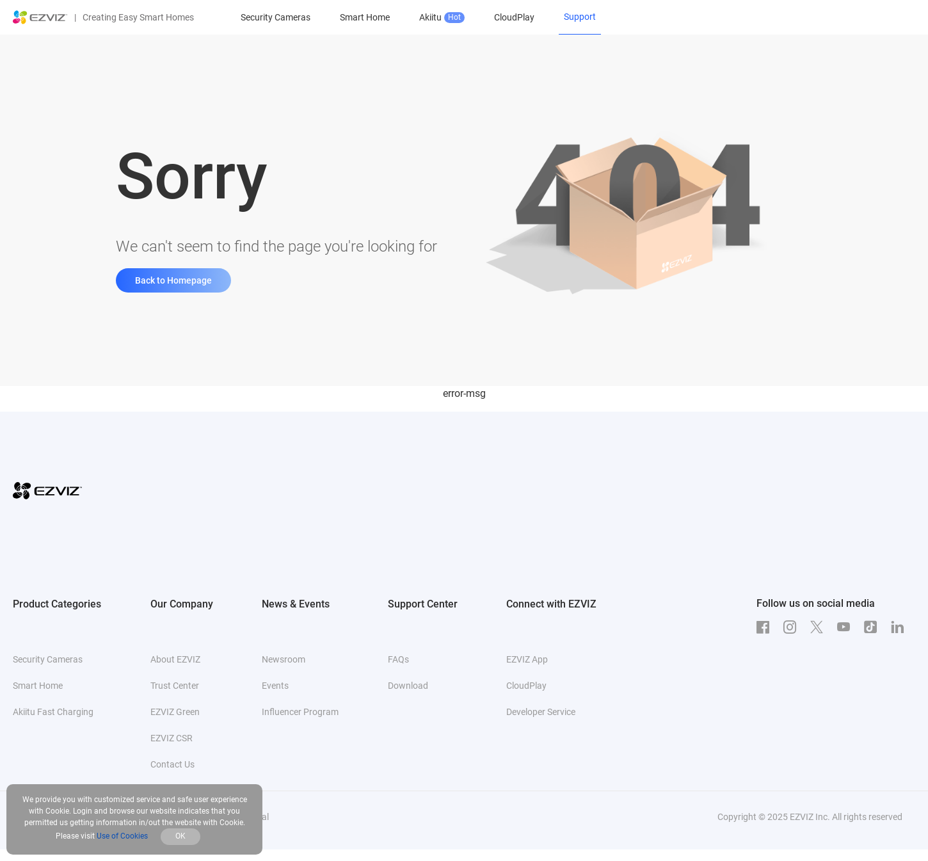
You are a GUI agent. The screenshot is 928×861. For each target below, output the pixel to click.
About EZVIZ (175, 659)
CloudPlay (514, 17)
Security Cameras (275, 17)
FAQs (398, 659)
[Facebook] (766, 627)
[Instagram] (793, 627)
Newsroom (283, 659)
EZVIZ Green (175, 712)
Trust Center (174, 685)
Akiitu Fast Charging (53, 712)
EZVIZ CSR (171, 738)
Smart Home (365, 17)
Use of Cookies (122, 836)
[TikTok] (873, 627)
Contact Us (172, 764)
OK (180, 836)
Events (275, 685)
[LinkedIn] (900, 627)
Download (408, 685)
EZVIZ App (527, 659)
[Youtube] (846, 627)
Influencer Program (300, 712)
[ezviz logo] (40, 17)
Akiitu (442, 17)
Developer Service (540, 712)
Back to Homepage (173, 280)
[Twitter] (819, 627)
